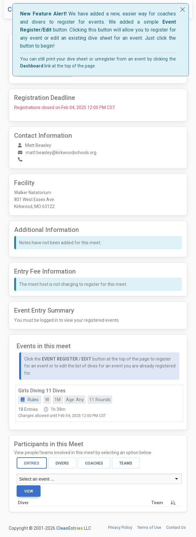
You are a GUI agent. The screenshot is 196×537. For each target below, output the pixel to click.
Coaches (94, 463)
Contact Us (176, 527)
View (28, 491)
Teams (125, 463)
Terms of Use (149, 527)
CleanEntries (69, 528)
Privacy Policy (120, 527)
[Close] (182, 9)
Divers (62, 463)
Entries (31, 463)
